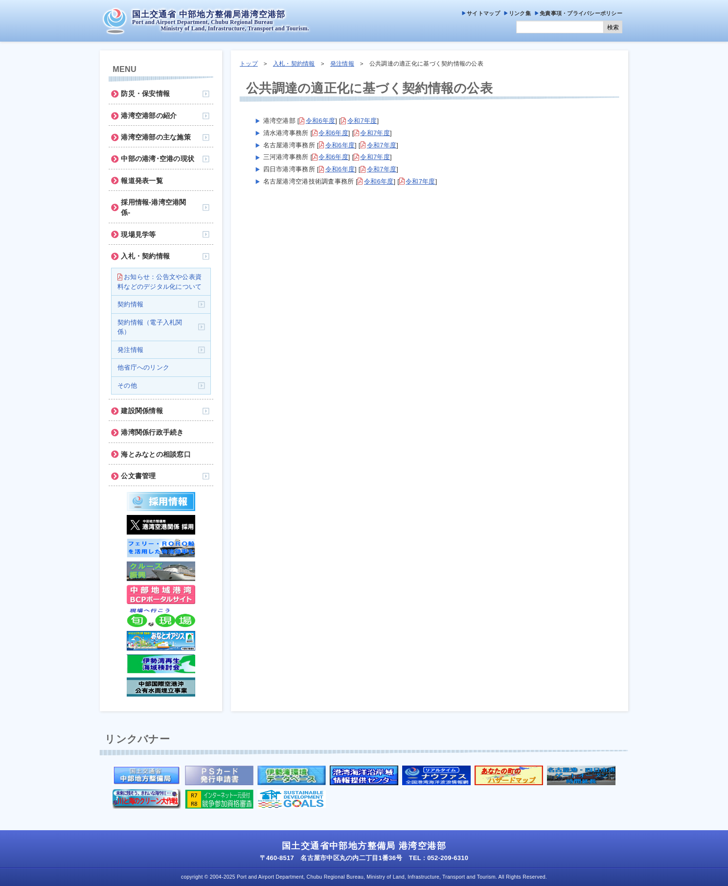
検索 (613, 27)
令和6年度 (321, 120)
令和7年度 (362, 120)
